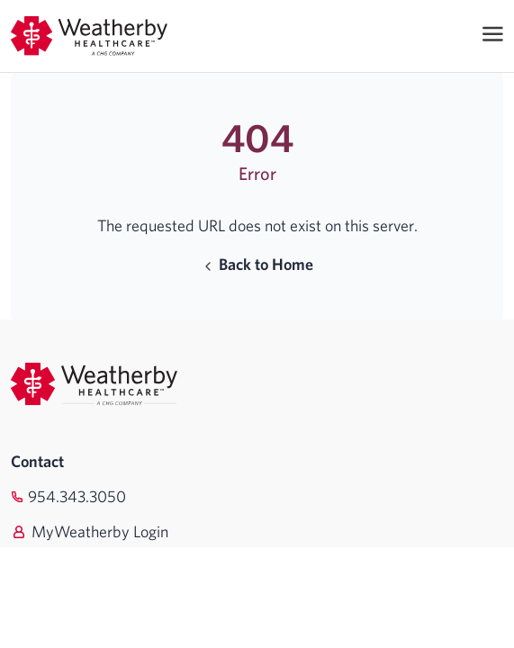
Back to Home (257, 264)
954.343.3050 (77, 496)
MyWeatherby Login (100, 531)
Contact (37, 461)
